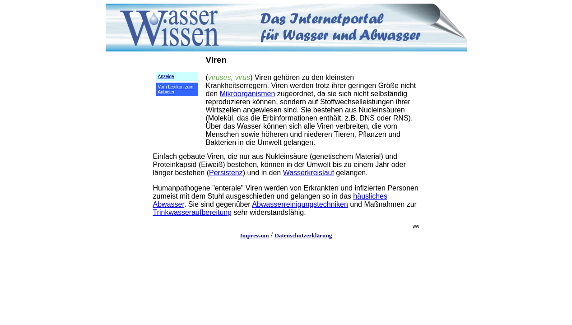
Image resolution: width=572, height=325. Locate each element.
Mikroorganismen (247, 94)
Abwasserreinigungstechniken (300, 204)
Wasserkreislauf (308, 172)
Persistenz (226, 172)
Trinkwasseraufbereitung (192, 212)
